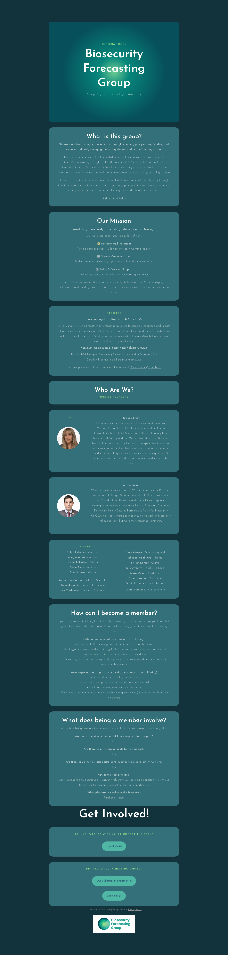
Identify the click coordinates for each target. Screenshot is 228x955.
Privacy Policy (134, 910)
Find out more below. (114, 198)
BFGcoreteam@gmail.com (145, 367)
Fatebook (109, 798)
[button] (114, 846)
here (131, 341)
